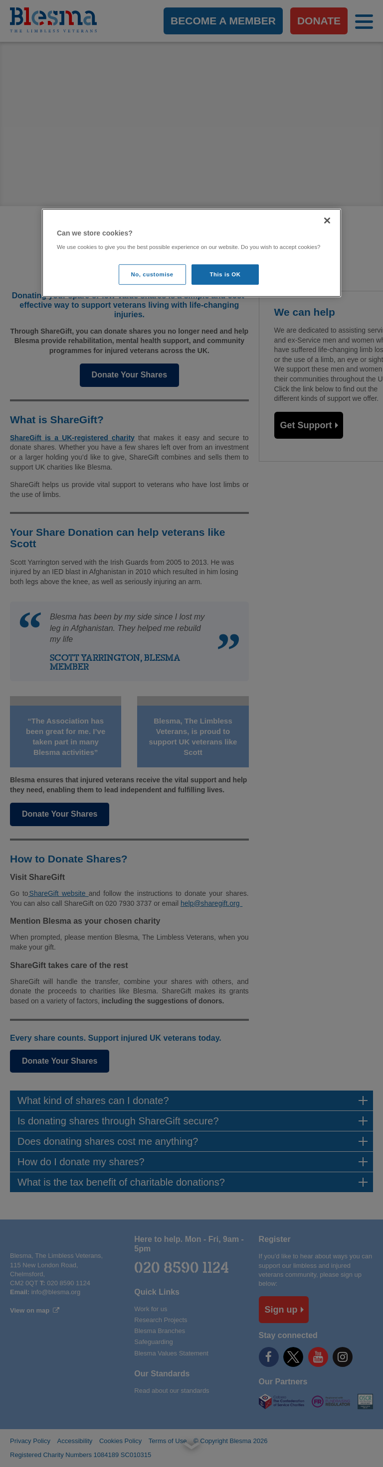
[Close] (327, 221)
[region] (191, 253)
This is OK (225, 274)
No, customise (152, 274)
